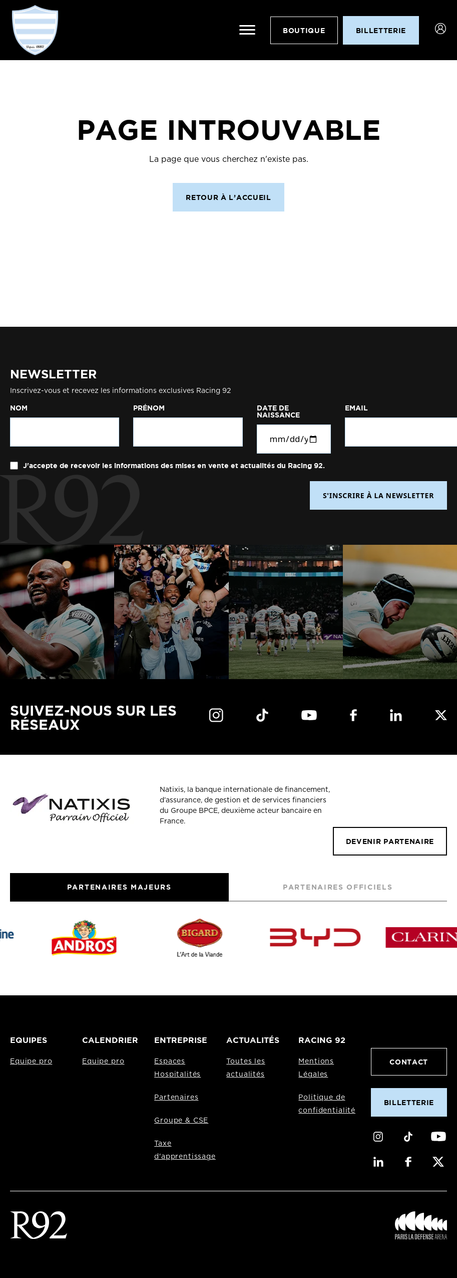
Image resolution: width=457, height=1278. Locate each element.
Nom (19, 407)
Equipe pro (31, 1061)
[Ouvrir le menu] (247, 30)
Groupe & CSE (181, 1120)
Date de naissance (278, 411)
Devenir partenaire (390, 841)
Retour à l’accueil (228, 197)
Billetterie (409, 1102)
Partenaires (176, 1097)
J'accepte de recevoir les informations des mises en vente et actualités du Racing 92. (173, 465)
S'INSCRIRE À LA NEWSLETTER (378, 495)
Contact (408, 1061)
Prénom (149, 407)
